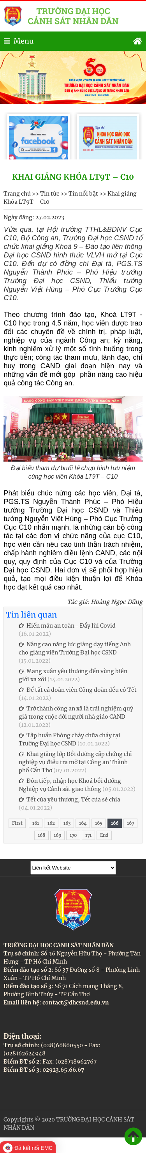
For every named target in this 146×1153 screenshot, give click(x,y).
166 (114, 823)
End (104, 835)
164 (82, 823)
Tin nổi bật (83, 193)
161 (35, 823)
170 (73, 835)
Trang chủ (17, 193)
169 (57, 835)
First (17, 823)
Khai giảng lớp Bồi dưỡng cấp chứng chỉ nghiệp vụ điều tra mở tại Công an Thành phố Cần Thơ (75, 762)
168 (41, 835)
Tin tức (49, 193)
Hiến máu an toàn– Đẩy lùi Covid (67, 625)
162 (51, 823)
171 (88, 835)
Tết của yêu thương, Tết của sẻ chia (69, 799)
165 (98, 823)
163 (66, 823)
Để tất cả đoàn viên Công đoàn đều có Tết (78, 689)
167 (130, 823)
